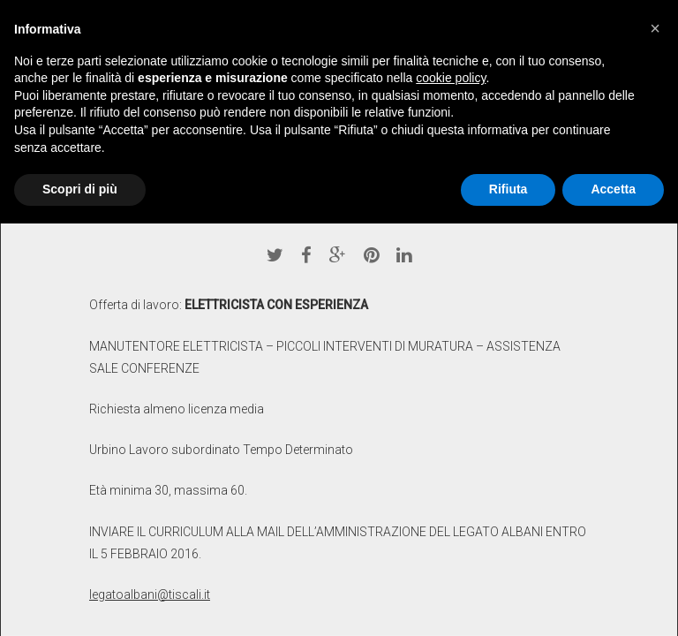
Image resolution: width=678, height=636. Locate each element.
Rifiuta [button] (508, 189)
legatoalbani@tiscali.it (149, 594)
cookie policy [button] (451, 78)
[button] (655, 28)
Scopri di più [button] (79, 189)
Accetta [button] (613, 189)
